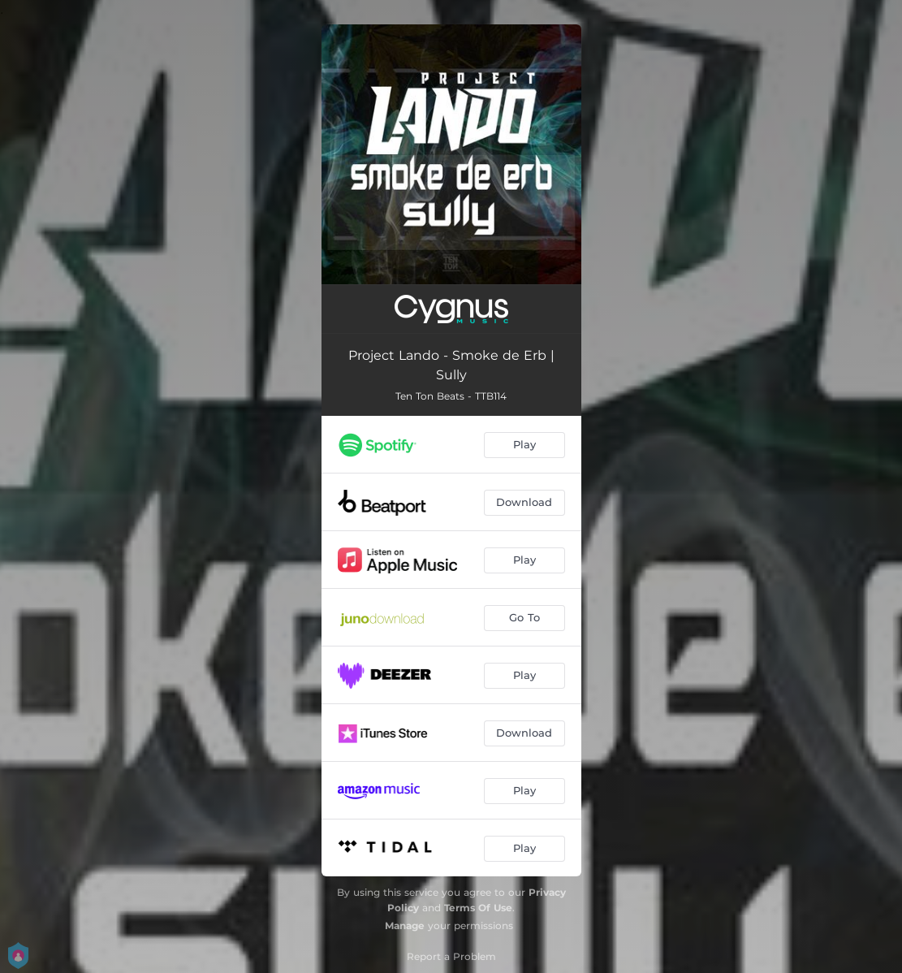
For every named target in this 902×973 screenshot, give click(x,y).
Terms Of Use (478, 908)
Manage (405, 925)
